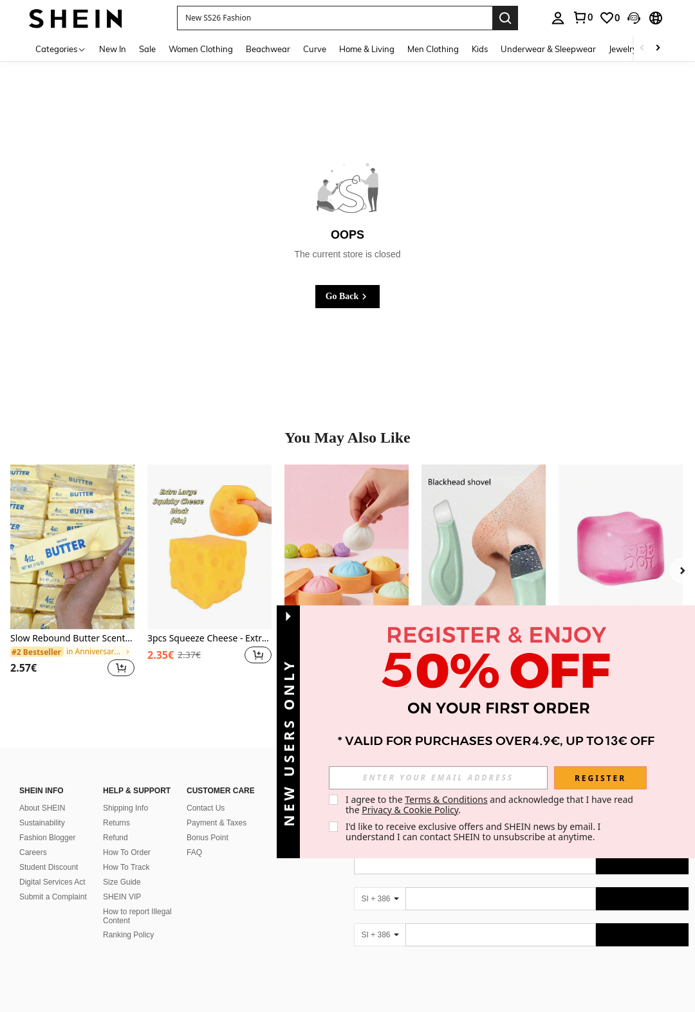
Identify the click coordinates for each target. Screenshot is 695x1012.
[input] (438, 777)
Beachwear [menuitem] (268, 49)
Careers (33, 837)
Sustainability (42, 807)
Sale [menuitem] (147, 49)
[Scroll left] (642, 48)
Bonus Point (207, 822)
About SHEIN (42, 792)
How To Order (127, 837)
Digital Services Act (52, 866)
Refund (115, 822)
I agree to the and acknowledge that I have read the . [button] (491, 804)
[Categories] (61, 48)
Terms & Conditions (446, 799)
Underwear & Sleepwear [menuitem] (548, 49)
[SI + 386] (379, 883)
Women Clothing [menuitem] (201, 49)
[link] (582, 17)
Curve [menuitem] (314, 49)
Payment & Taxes (216, 807)
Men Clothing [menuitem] (433, 49)
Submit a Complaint (53, 881)
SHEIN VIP (122, 881)
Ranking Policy (128, 919)
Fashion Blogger (47, 822)
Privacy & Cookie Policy (410, 810)
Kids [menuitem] (480, 49)
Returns (116, 807)
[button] (334, 18)
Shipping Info (125, 792)
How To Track (126, 851)
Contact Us (206, 792)
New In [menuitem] (112, 49)
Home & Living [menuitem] (366, 49)
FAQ (194, 837)
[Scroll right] (657, 48)
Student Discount (48, 851)
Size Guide (122, 866)
